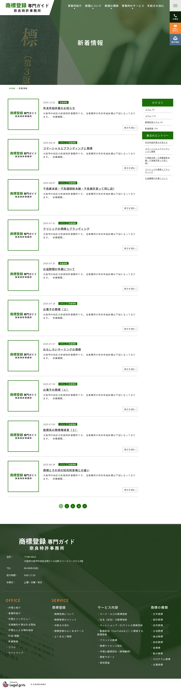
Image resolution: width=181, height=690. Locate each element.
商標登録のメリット (65, 619)
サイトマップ (15, 652)
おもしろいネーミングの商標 (62, 349)
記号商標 (158, 625)
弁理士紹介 (14, 607)
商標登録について (64, 614)
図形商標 (158, 619)
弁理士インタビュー (19, 619)
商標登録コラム (152, 122)
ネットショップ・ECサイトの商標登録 (121, 625)
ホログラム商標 (161, 659)
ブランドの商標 (108, 640)
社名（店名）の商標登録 (113, 619)
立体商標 (158, 631)
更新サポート (107, 657)
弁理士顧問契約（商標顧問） (116, 651)
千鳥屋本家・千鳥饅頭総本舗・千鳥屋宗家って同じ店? (79, 189)
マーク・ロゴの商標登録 (113, 614)
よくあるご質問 (63, 636)
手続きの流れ (155, 5)
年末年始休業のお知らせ (59, 108)
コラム (62, 142)
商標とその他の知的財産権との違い (66, 470)
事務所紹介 (14, 613)
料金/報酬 (13, 635)
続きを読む (130, 127)
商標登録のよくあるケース (69, 631)
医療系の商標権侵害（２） (60, 430)
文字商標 (158, 614)
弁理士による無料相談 (20, 630)
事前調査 (105, 662)
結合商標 (158, 636)
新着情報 (63, 102)
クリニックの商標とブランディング (66, 229)
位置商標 (158, 664)
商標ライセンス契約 (111, 645)
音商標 (156, 647)
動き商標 (158, 653)
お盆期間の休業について (59, 269)
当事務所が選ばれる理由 (22, 624)
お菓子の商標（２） (56, 309)
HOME (12, 88)
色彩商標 (158, 642)
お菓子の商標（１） (56, 390)
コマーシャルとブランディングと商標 (67, 148)
